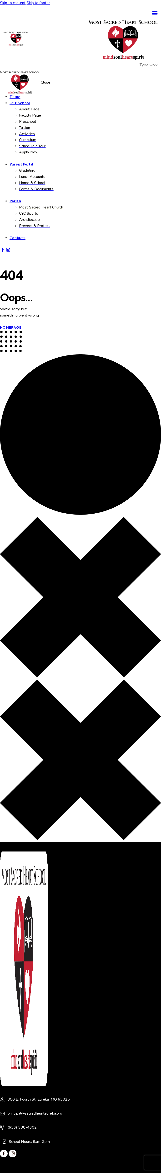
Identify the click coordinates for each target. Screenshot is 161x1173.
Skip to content (13, 2)
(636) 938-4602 (22, 1127)
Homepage (10, 327)
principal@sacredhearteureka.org (35, 1113)
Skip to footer (38, 2)
